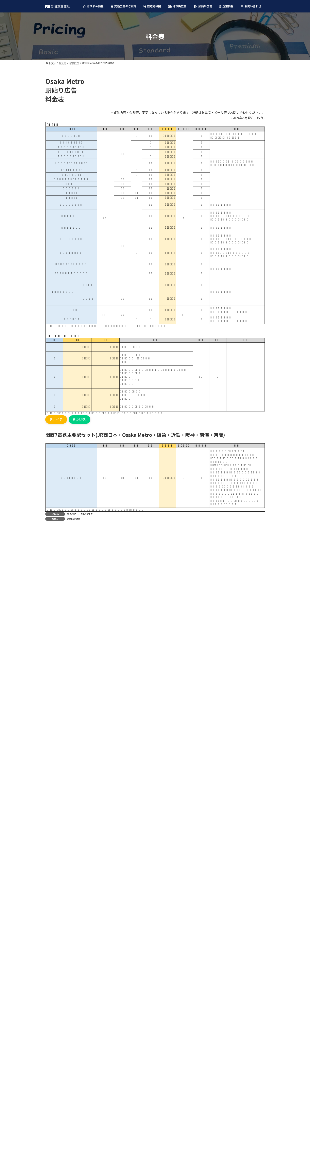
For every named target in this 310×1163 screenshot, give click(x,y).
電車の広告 (55, 580)
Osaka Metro (73, 519)
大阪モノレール (57, 704)
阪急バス (53, 785)
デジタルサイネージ (63, 548)
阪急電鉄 (53, 648)
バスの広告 (55, 613)
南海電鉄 (53, 672)
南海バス (53, 809)
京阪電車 (53, 680)
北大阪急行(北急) (58, 688)
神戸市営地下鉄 (57, 712)
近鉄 (51, 656)
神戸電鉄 (53, 752)
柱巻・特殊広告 (60, 564)
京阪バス (53, 817)
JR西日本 (54, 640)
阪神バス (53, 801)
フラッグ (56, 556)
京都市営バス (56, 825)
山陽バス (53, 841)
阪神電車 (53, 664)
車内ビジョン (59, 604)
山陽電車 (53, 736)
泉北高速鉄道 (56, 696)
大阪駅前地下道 (57, 868)
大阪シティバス (57, 777)
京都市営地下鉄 (57, 720)
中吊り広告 (58, 588)
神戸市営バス (56, 833)
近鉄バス (53, 793)
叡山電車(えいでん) (60, 769)
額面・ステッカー (62, 597)
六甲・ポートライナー (62, 744)
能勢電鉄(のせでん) (60, 728)
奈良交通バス (56, 849)
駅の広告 (72, 515)
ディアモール (56, 876)
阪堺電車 (53, 760)
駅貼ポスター (88, 515)
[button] (57, 420)
